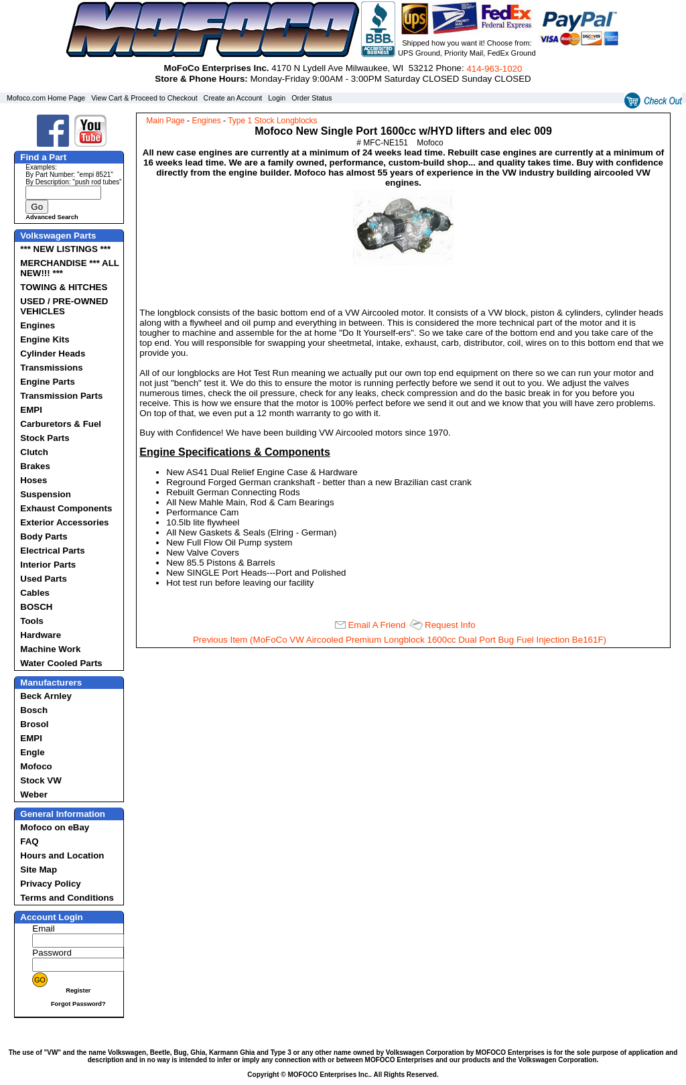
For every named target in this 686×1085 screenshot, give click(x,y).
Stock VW (40, 780)
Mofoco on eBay (54, 827)
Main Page (165, 120)
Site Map (38, 870)
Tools (32, 621)
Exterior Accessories (64, 522)
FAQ (29, 841)
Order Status (311, 98)
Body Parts (43, 536)
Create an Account (233, 98)
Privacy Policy (50, 884)
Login (276, 98)
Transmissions (51, 368)
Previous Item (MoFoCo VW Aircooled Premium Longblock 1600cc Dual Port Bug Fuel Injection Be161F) (399, 640)
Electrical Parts (52, 551)
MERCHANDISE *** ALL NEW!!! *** (69, 268)
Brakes (35, 466)
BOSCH (36, 607)
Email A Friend (376, 625)
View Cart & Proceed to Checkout (144, 98)
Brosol (34, 724)
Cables (35, 593)
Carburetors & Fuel (60, 424)
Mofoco (36, 766)
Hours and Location (62, 855)
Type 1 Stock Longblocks (272, 120)
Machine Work (50, 649)
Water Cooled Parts (61, 663)
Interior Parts (48, 565)
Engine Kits (44, 339)
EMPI (31, 410)
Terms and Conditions (67, 898)
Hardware (40, 635)
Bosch (34, 710)
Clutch (34, 452)
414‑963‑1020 (494, 69)
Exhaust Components (66, 508)
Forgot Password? (78, 1004)
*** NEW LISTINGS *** (65, 249)
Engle (32, 752)
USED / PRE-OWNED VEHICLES (64, 306)
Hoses (33, 480)
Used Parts (43, 579)
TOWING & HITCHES (63, 287)
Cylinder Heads (52, 353)
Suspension (45, 494)
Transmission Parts (61, 396)
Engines (37, 325)
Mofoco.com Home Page (46, 98)
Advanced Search (51, 217)
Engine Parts (47, 382)
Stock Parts (44, 438)
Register (78, 990)
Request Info (450, 625)
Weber (34, 794)
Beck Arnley (46, 696)
